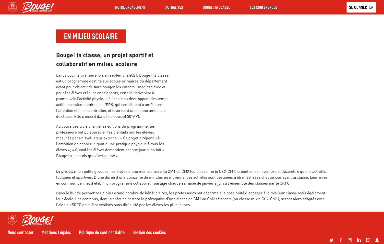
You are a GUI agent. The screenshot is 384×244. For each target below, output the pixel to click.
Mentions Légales (56, 232)
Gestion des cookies (149, 232)
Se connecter (361, 7)
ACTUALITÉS (174, 7)
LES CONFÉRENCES (263, 7)
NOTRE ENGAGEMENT (130, 7)
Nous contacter (21, 232)
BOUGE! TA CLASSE (216, 7)
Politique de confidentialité (102, 232)
